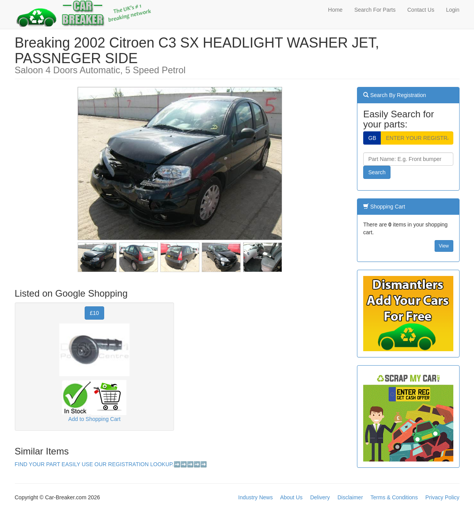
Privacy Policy (442, 497)
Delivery (320, 497)
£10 (94, 313)
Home (335, 10)
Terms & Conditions (394, 497)
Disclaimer (350, 497)
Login (452, 10)
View (444, 246)
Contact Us (420, 10)
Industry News (255, 497)
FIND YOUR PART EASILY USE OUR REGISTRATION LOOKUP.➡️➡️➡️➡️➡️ (111, 464)
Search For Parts (375, 10)
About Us (291, 497)
